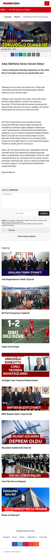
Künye (14, 537)
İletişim (22, 537)
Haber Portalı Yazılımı (12, 552)
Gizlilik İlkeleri (32, 537)
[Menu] (47, 3)
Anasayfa (6, 537)
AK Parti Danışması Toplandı (20, 10)
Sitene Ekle (43, 537)
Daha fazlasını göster (25, 236)
